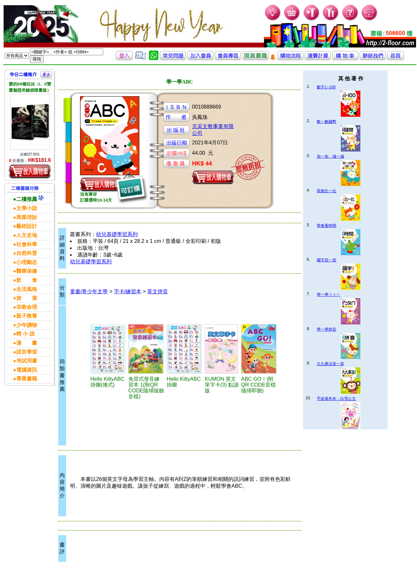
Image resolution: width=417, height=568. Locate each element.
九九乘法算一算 (330, 364)
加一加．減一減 (330, 156)
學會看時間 (326, 225)
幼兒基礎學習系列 (117, 234)
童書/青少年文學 (89, 291)
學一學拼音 (326, 329)
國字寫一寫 (326, 260)
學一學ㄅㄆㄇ (328, 294)
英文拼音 (157, 291)
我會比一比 (326, 191)
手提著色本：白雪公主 (336, 398)
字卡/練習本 (127, 291)
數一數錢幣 (326, 121)
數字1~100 (326, 87)
